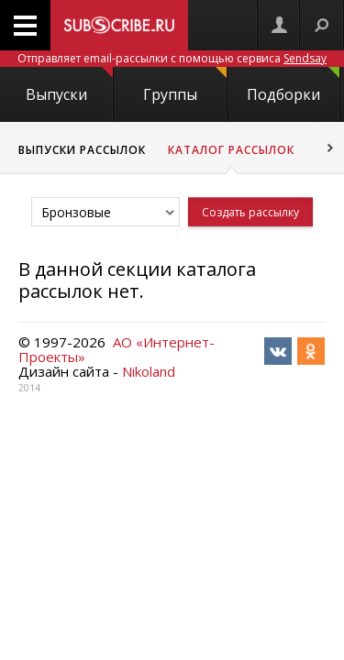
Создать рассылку (250, 212)
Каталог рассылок (231, 150)
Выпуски (69, 85)
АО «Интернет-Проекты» (116, 349)
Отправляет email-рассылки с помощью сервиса (172, 58)
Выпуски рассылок (82, 150)
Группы (184, 85)
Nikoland (148, 371)
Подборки (293, 85)
